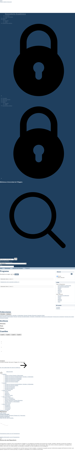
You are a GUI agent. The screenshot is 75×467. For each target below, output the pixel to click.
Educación (34, 315)
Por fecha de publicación (63, 286)
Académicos (7, 406)
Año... (1, 265)
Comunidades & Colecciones (64, 285)
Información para (6, 404)
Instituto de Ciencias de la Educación (13, 378)
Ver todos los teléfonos (18, 367)
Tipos (59, 293)
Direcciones (7, 268)
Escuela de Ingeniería (10, 388)
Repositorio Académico (15, 14)
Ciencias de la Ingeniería (58, 316)
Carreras (60, 291)
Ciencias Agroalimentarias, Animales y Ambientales (11, 315)
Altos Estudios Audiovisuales (6, 316)
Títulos (59, 289)
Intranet (6, 391)
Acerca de (9, 1)
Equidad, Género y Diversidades (12, 401)
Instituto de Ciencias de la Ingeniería (13, 379)
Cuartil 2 (8, 334)
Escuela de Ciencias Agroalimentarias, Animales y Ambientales (19, 384)
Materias (60, 290)
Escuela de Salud (9, 389)
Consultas (7, 15)
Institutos (8, 314)
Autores (5, 1)
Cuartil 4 (19, 334)
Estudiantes (7, 405)
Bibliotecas (7, 394)
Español (6, 20)
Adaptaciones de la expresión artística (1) (9, 282)
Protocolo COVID (9, 395)
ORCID (4, 413)
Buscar (59, 276)
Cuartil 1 (3, 334)
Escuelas (3, 314)
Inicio (1, 0)
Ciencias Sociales (28, 315)
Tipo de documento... (5, 260)
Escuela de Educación (10, 386)
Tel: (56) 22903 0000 (5, 367)
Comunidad (7, 409)
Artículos (15, 316)
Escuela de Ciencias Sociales (11, 385)
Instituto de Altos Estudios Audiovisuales (14, 375)
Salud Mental (8, 402)
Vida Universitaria (6, 396)
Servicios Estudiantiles (10, 399)
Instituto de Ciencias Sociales (11, 381)
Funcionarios (8, 407)
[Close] (1, 438)
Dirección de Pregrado (18, 268)
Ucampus (7, 393)
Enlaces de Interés (6, 390)
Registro (58, 308)
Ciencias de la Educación (47, 316)
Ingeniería (39, 315)
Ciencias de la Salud (69, 316)
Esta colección (60, 277)
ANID (1, 413)
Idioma (3, 19)
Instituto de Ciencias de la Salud (12, 380)
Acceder (58, 307)
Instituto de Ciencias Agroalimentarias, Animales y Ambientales (19, 376)
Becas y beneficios (9, 397)
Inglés (6, 22)
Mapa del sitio (7, 371)
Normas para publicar (7, 23)
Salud (43, 315)
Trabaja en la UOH (4, 410)
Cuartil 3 (14, 334)
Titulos (1, 1)
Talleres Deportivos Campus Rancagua (13, 400)
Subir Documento (9, 17)
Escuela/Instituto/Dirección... (6, 262)
